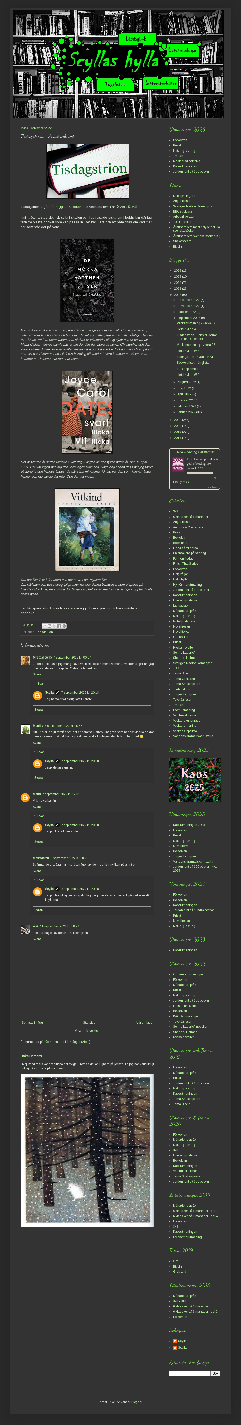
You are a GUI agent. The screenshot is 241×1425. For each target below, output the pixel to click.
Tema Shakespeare (186, 684)
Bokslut (178, 532)
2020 (178, 426)
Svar (40, 683)
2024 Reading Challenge (195, 452)
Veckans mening (184, 725)
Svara (37, 674)
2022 (178, 295)
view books (212, 487)
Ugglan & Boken (69, 207)
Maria (37, 794)
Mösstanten (41, 858)
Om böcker (180, 637)
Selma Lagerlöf (184, 652)
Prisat (177, 145)
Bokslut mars (31, 1056)
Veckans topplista (185, 731)
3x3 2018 (179, 1301)
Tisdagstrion (44, 631)
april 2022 (185, 394)
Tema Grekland (184, 679)
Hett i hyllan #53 (188, 375)
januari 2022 (187, 412)
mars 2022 (186, 400)
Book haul (180, 543)
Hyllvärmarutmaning (187, 585)
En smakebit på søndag (189, 553)
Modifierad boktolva (186, 161)
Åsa (35, 926)
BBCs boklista (182, 211)
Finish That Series (185, 563)
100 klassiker (182, 222)
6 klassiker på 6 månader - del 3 (195, 1211)
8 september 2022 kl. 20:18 (80, 889)
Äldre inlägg (144, 1022)
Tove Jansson (182, 699)
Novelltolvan (181, 631)
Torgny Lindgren (184, 694)
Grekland (179, 1272)
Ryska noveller (183, 647)
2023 (178, 288)
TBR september (187, 369)
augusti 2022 (187, 382)
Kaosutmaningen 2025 (189, 825)
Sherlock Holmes (185, 658)
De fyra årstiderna (185, 548)
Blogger (136, 1402)
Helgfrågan (181, 574)
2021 (178, 420)
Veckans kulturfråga (186, 720)
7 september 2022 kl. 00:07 (72, 657)
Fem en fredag (183, 558)
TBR (176, 668)
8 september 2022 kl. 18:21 (69, 858)
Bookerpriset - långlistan (193, 363)
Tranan (178, 156)
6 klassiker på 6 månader (190, 517)
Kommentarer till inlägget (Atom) (68, 1042)
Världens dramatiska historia (193, 736)
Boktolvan (180, 851)
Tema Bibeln (181, 673)
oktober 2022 (187, 312)
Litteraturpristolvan (186, 600)
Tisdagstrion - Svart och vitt (195, 357)
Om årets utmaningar (188, 974)
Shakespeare (182, 241)
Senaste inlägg (32, 1022)
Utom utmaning (184, 710)
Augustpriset (181, 201)
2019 (178, 432)
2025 (178, 276)
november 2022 (189, 306)
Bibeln (177, 246)
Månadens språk (184, 611)
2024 (178, 283)
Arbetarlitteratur (183, 216)
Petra (190, 459)
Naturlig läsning (184, 151)
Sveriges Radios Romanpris (192, 206)
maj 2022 (185, 388)
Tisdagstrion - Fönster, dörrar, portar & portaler (197, 336)
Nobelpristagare (184, 196)
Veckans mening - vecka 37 (196, 323)
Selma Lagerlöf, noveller (190, 1026)
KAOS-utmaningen (186, 1016)
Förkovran (180, 140)
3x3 (175, 511)
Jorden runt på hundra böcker (193, 910)
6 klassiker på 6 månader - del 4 (195, 1216)
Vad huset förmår (185, 715)
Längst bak (180, 605)
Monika (38, 726)
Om (175, 1261)
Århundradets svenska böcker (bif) (196, 236)
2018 (178, 438)
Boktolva (179, 537)
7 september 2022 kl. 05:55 (63, 726)
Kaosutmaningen (185, 166)
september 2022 (189, 318)
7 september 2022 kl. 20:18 (80, 692)
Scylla (49, 692)
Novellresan (181, 626)
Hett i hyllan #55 (188, 329)
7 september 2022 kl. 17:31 (61, 794)
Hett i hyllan (181, 579)
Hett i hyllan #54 (188, 351)
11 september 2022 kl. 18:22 (59, 926)
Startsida (89, 1022)
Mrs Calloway (42, 657)
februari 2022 (187, 406)
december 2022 (189, 300)
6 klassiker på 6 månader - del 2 (195, 1311)
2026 (178, 270)
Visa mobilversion (87, 1031)
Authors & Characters (188, 527)
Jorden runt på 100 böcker (191, 171)
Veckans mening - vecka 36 (196, 345)
